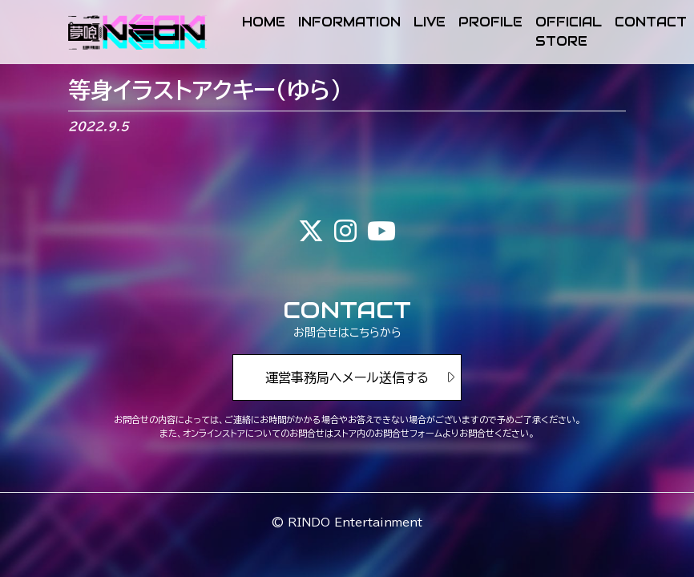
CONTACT (651, 22)
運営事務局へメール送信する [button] (347, 377)
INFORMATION (349, 22)
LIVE (430, 22)
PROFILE (490, 22)
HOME (263, 22)
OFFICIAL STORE (568, 32)
